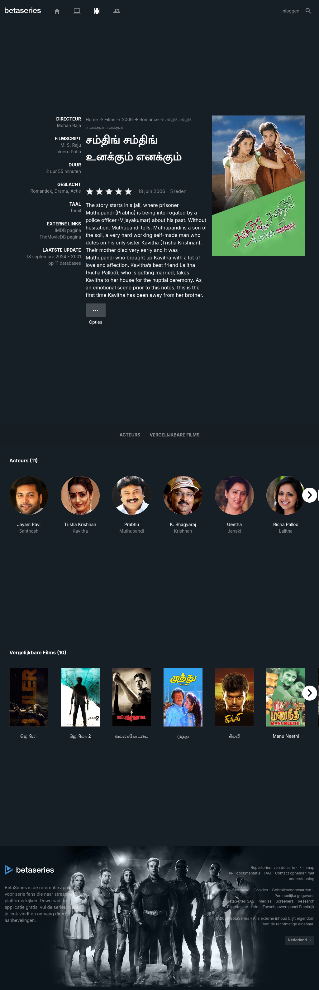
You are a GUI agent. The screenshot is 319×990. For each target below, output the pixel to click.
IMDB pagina (68, 230)
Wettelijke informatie (231, 890)
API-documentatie (244, 873)
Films (109, 119)
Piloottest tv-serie (242, 906)
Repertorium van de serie (273, 867)
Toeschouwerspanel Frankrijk (288, 906)
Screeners (285, 901)
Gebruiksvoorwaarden (291, 890)
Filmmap (306, 867)
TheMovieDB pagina (60, 236)
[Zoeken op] (308, 11)
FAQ (267, 873)
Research (306, 901)
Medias (265, 901)
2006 (127, 119)
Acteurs (130, 434)
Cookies (261, 890)
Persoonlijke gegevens (294, 895)
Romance (149, 119)
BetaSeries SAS (240, 901)
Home (92, 119)
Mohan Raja (69, 125)
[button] (28, 505)
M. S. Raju (70, 145)
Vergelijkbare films (174, 434)
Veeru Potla (69, 151)
